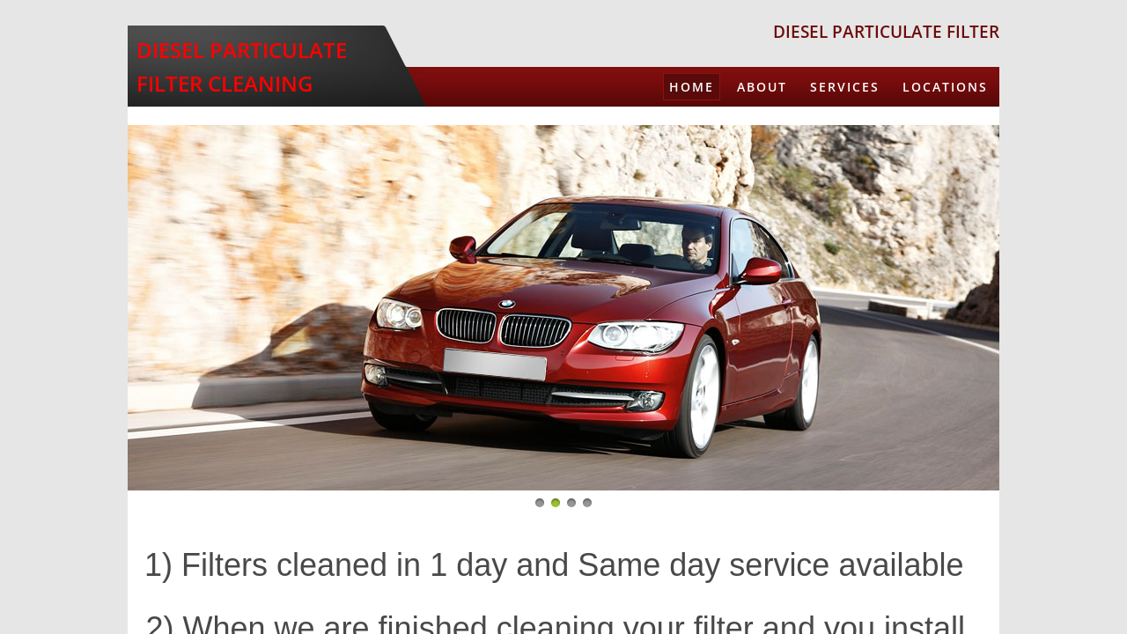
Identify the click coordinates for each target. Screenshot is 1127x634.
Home (691, 86)
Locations (945, 86)
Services (845, 86)
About (762, 86)
